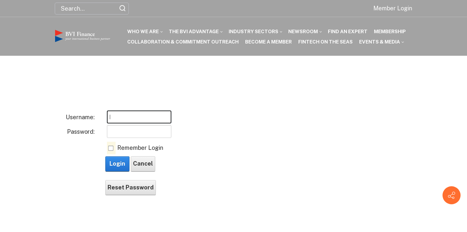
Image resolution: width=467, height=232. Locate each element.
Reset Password (131, 187)
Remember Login (140, 147)
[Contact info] (452, 195)
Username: (80, 117)
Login (117, 163)
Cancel (143, 163)
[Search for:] (92, 8)
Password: (81, 131)
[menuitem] (141, 31)
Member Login (392, 8)
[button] (114, 8)
